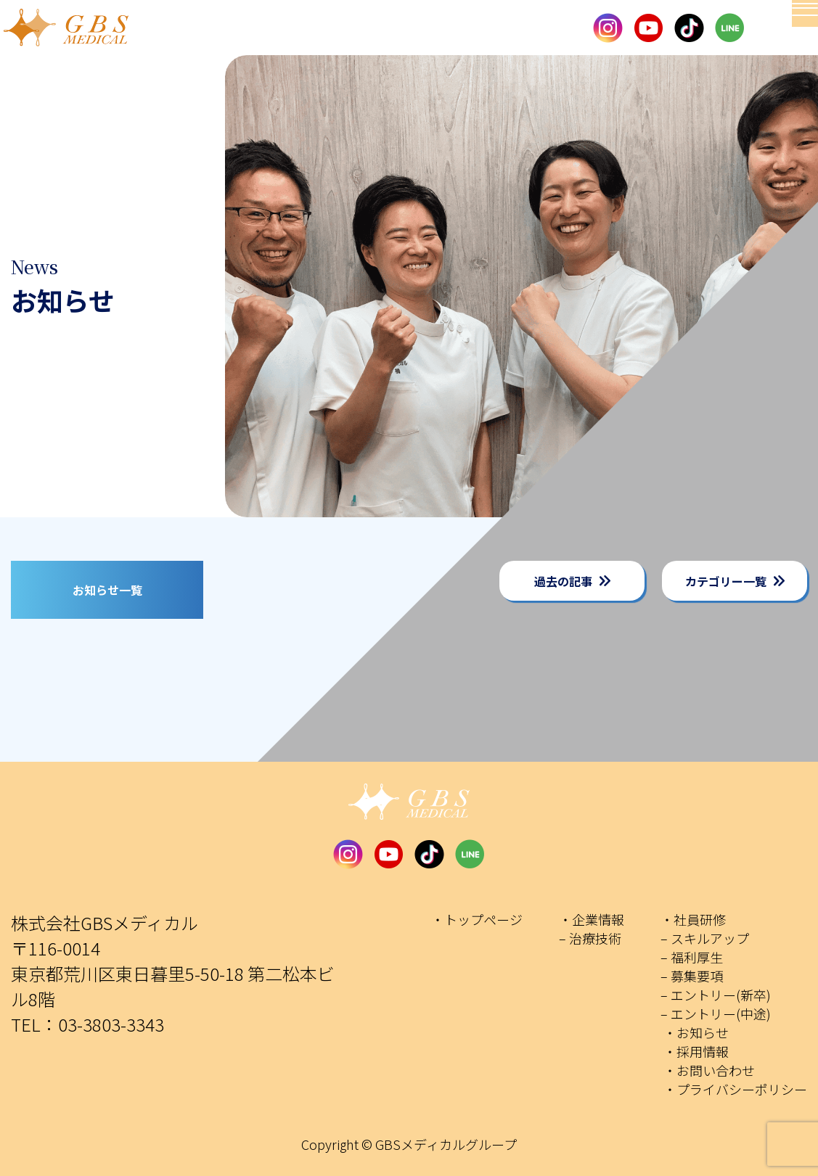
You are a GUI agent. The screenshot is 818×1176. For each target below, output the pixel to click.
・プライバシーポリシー (735, 1089)
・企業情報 (591, 919)
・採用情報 (696, 1051)
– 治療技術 (590, 938)
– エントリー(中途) (715, 1013)
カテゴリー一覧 (725, 581)
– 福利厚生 (691, 956)
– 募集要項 (691, 975)
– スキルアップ (704, 938)
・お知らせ (696, 1032)
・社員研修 (693, 919)
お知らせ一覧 (107, 590)
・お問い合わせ (709, 1070)
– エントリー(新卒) (715, 994)
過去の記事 (563, 581)
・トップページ (477, 919)
